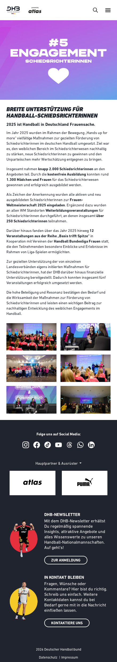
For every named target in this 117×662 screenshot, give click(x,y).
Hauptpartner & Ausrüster (57, 464)
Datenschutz (48, 657)
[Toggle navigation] (95, 10)
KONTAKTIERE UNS (67, 623)
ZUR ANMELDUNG (65, 561)
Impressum (69, 657)
